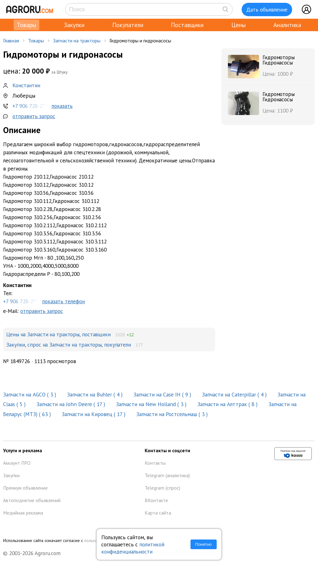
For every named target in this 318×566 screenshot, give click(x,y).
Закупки (74, 25)
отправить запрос (33, 116)
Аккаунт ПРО (17, 463)
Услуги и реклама (22, 450)
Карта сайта (158, 513)
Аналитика (287, 25)
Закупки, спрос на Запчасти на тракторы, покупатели (68, 344)
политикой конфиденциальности (132, 548)
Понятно (203, 544)
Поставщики (187, 25)
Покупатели (127, 25)
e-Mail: (33, 310)
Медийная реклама (23, 513)
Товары (26, 25)
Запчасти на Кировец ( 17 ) (94, 414)
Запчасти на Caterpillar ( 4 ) (235, 394)
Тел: (109, 293)
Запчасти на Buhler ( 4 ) (95, 394)
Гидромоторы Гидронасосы (279, 60)
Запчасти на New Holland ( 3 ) (152, 404)
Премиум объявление (25, 488)
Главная (11, 40)
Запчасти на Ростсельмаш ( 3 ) (172, 414)
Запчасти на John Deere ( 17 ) (71, 404)
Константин (26, 85)
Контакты (155, 463)
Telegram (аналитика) (167, 475)
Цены (238, 25)
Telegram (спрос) (162, 488)
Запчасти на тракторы (76, 40)
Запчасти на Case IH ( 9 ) (163, 394)
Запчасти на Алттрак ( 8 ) (228, 404)
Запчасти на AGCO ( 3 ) (30, 394)
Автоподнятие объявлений (31, 500)
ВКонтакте (156, 500)
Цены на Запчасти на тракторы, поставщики (58, 334)
